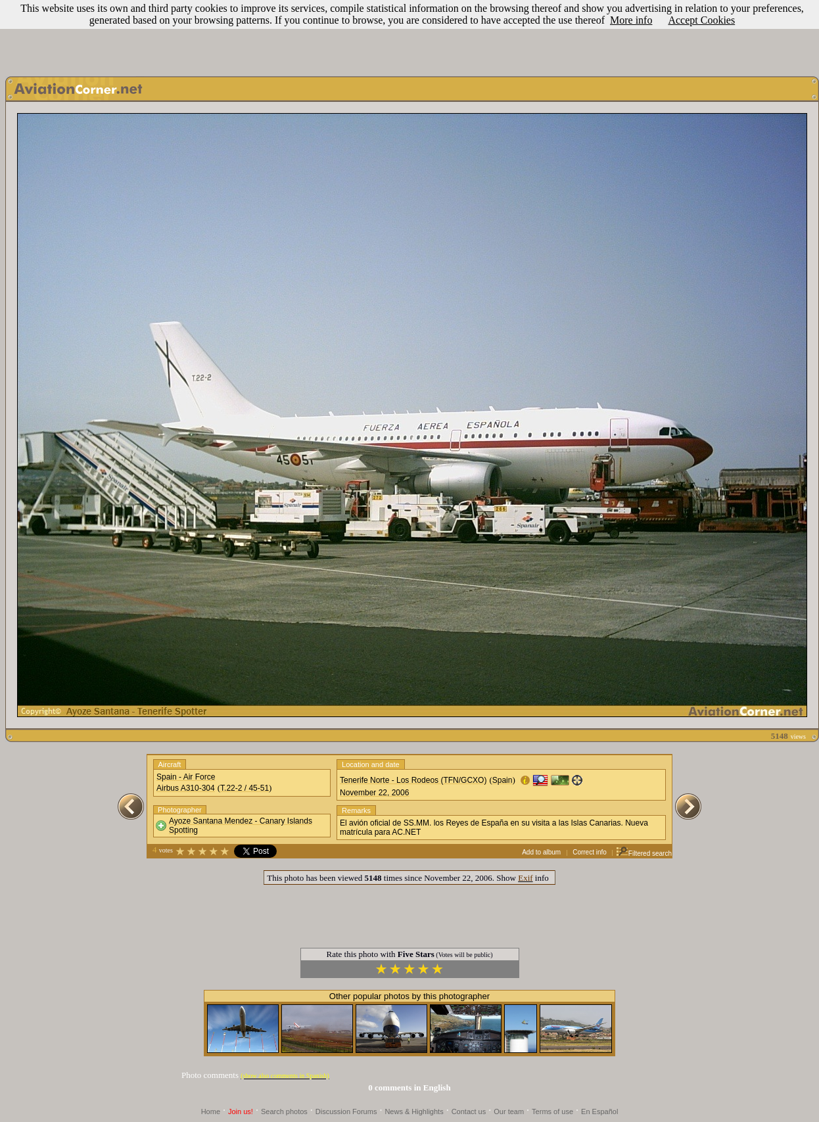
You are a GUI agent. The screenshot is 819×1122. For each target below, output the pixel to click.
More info (631, 20)
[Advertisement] (409, 34)
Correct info (590, 852)
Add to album (541, 852)
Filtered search (644, 853)
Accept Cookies (701, 20)
